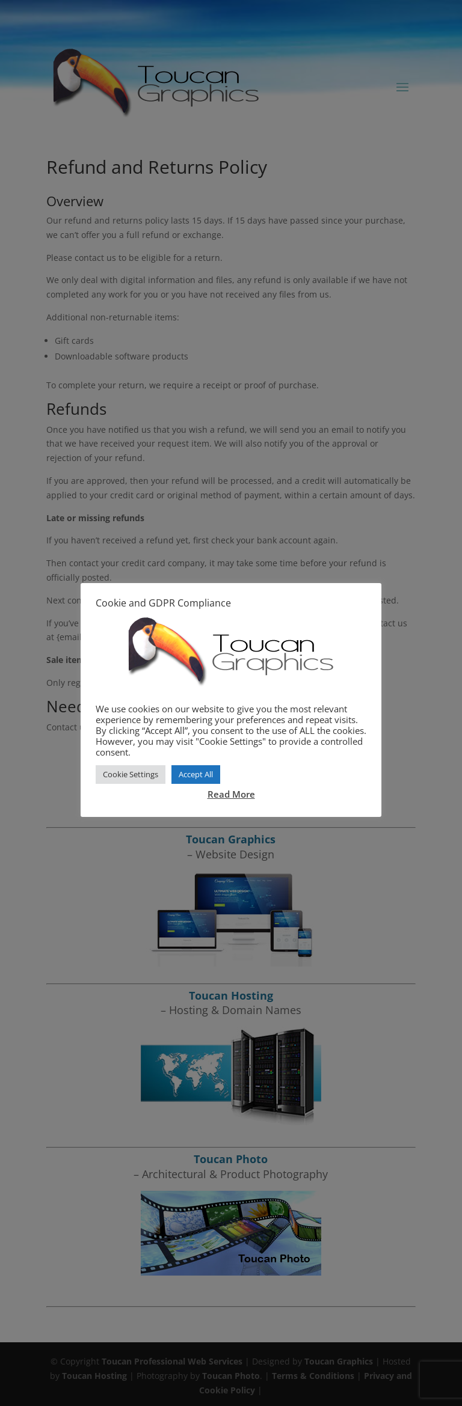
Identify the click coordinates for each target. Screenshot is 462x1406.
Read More (231, 794)
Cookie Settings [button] (130, 774)
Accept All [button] (196, 774)
